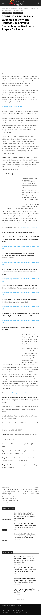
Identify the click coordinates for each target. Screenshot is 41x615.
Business (4, 530)
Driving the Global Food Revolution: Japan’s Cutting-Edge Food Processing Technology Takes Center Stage (25, 525)
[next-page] (6, 544)
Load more (20, 599)
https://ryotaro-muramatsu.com (21, 393)
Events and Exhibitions (18, 13)
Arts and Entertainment (11, 8)
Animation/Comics (6, 519)
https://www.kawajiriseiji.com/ (28, 227)
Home (3, 8)
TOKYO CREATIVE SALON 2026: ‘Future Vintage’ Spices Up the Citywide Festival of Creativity (26, 590)
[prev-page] (3, 544)
